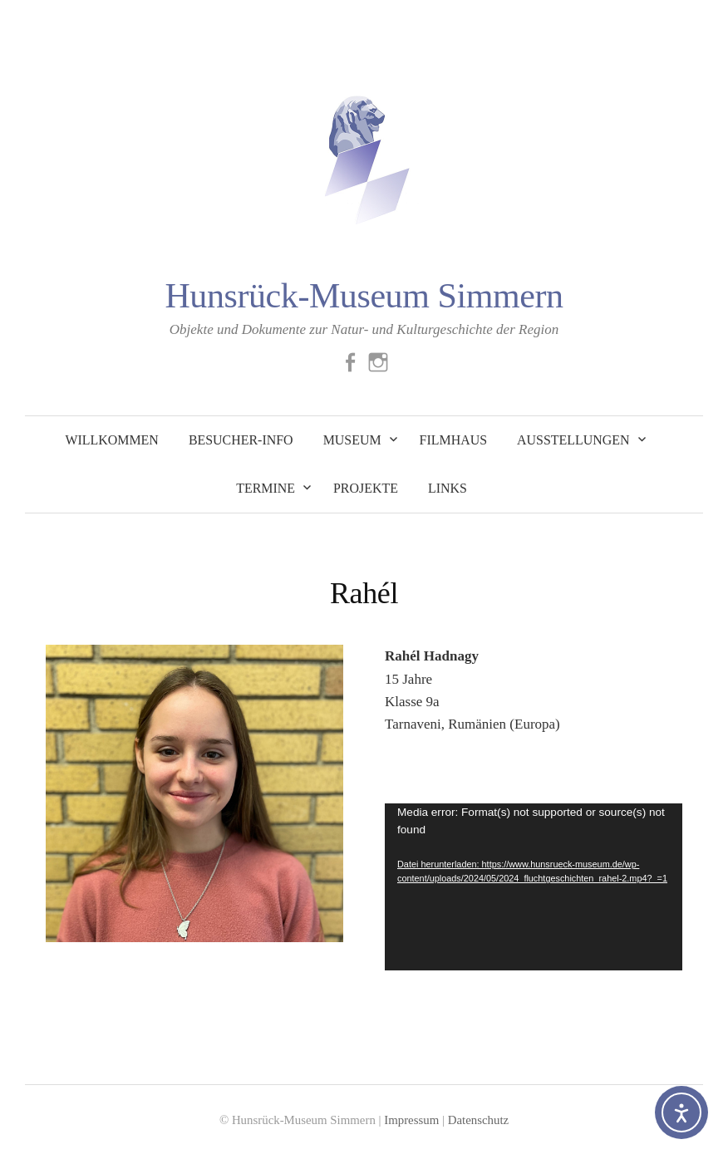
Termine (265, 488)
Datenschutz (478, 1120)
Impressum (411, 1120)
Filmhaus (453, 440)
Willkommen (111, 440)
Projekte (365, 488)
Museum (352, 440)
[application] (533, 887)
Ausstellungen (573, 440)
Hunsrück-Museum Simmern (364, 296)
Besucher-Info (241, 440)
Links (447, 488)
